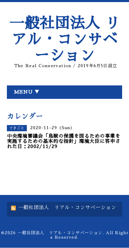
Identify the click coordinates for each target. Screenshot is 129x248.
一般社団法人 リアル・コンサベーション (64, 39)
